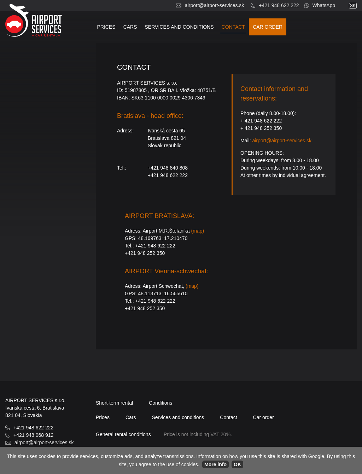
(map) (197, 231)
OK (237, 464)
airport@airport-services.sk (214, 5)
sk (353, 5)
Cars (130, 27)
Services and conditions (179, 27)
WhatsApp (324, 5)
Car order (267, 27)
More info (215, 464)
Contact (233, 27)
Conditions (160, 403)
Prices (106, 27)
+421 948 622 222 (279, 5)
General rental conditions (123, 434)
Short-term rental (114, 403)
